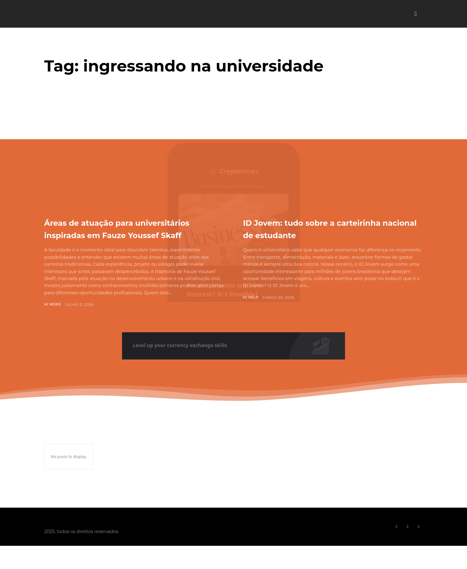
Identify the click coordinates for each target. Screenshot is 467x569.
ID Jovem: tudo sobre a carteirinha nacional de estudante (308, 234)
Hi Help (251, 310)
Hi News (53, 317)
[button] (415, 14)
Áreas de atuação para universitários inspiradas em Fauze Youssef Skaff (123, 234)
